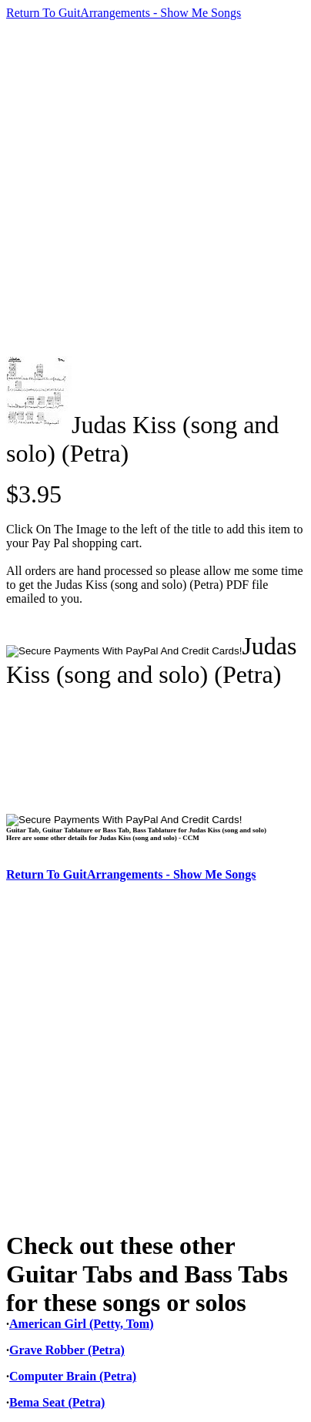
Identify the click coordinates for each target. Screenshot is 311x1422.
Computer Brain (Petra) (72, 1376)
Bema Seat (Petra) (57, 1402)
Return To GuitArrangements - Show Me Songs (123, 12)
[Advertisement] (155, 188)
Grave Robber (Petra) (67, 1349)
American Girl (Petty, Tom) (81, 1323)
